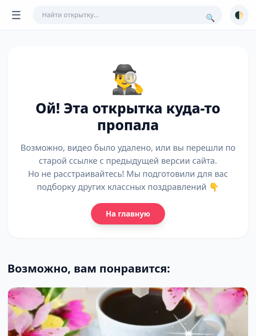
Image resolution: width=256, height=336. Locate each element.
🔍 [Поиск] (210, 18)
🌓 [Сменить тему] (239, 15)
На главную (128, 214)
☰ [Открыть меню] (16, 14)
